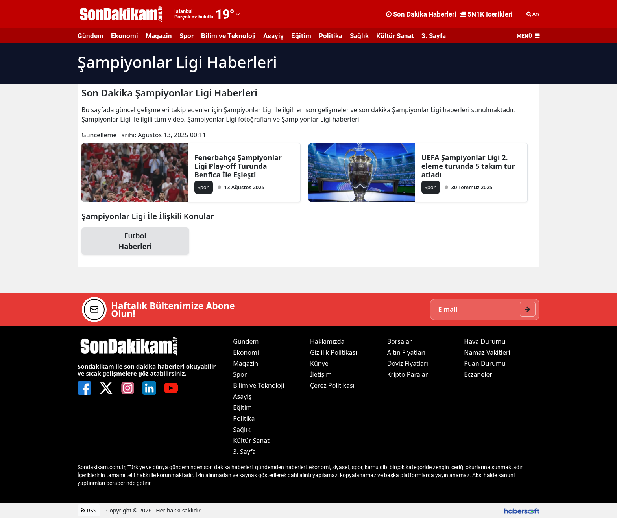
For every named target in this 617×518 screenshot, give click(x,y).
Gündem (90, 36)
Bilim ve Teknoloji (228, 36)
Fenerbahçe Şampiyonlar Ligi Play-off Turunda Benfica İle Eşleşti (238, 166)
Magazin (159, 36)
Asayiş (273, 36)
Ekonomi (124, 36)
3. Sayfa (433, 36)
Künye (319, 363)
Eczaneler (478, 374)
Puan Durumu (485, 363)
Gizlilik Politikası (333, 352)
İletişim (321, 374)
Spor (186, 36)
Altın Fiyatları (406, 352)
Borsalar (399, 341)
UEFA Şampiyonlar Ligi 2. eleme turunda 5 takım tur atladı (468, 166)
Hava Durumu (484, 341)
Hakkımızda (327, 341)
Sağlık (359, 36)
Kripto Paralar (407, 374)
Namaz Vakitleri (487, 352)
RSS (88, 510)
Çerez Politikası (332, 385)
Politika (330, 36)
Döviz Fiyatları (407, 363)
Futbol (135, 241)
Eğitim (301, 36)
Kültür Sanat (395, 36)
